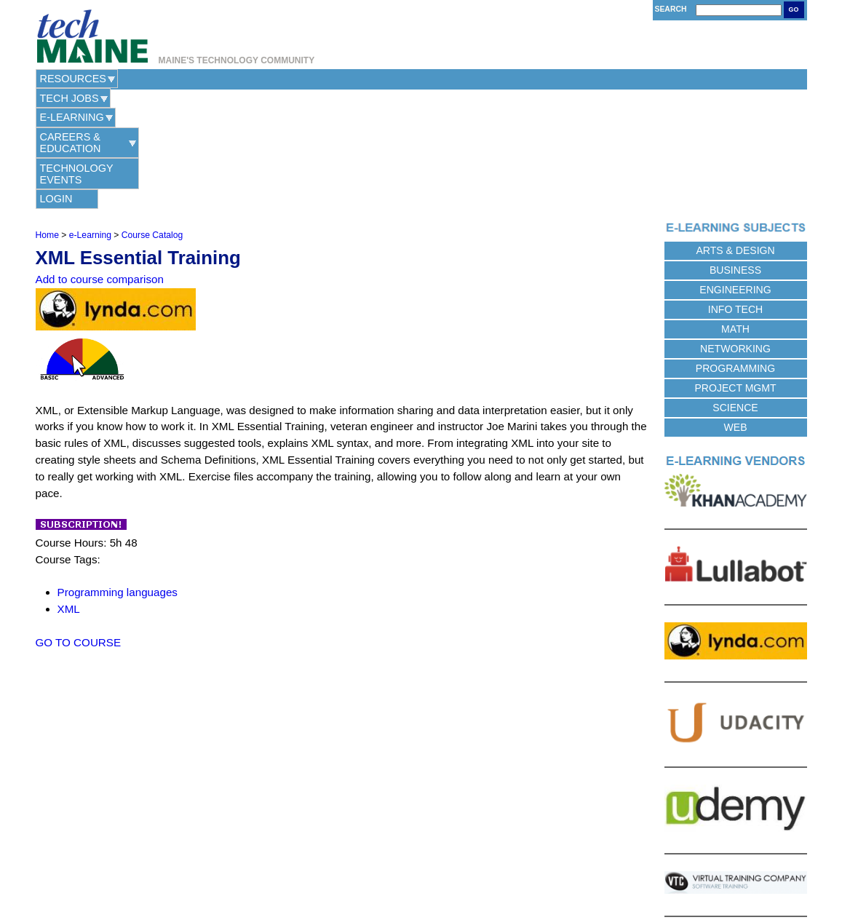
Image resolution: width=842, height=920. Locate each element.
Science (735, 288)
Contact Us (346, 869)
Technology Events (477, 78)
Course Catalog (152, 116)
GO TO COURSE (79, 523)
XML (68, 489)
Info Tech (735, 190)
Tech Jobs (151, 78)
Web (735, 308)
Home (47, 116)
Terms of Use (454, 869)
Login (583, 78)
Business (735, 150)
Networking (735, 229)
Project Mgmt (735, 268)
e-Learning (229, 78)
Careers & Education (339, 78)
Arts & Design (735, 131)
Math (735, 209)
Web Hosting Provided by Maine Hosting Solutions (421, 886)
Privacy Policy (398, 869)
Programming (735, 249)
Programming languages (117, 473)
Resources (73, 78)
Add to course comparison (100, 160)
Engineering (735, 170)
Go (794, 9)
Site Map (500, 869)
